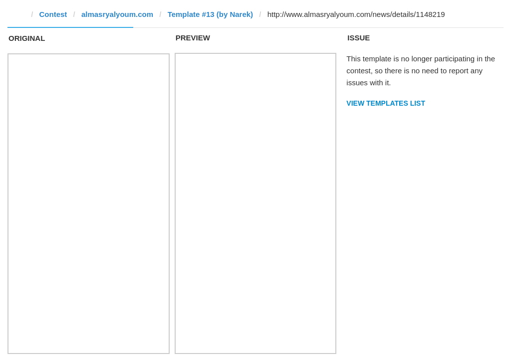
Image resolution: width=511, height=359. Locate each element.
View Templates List (385, 103)
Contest (53, 14)
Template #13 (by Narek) (210, 14)
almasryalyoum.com (117, 14)
